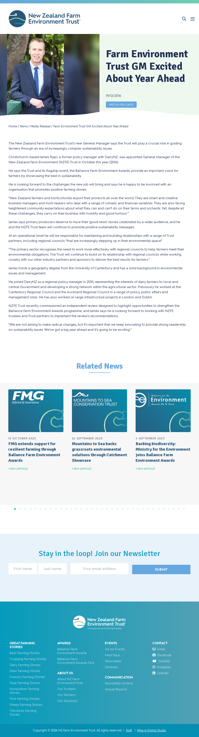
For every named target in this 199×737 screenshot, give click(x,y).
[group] (36, 444)
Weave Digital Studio (151, 730)
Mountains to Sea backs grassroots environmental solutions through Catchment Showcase (99, 452)
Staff (129, 730)
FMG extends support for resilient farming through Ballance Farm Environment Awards (34, 452)
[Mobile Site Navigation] (192, 19)
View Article (18, 468)
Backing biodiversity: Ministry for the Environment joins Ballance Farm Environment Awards (163, 452)
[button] (184, 19)
